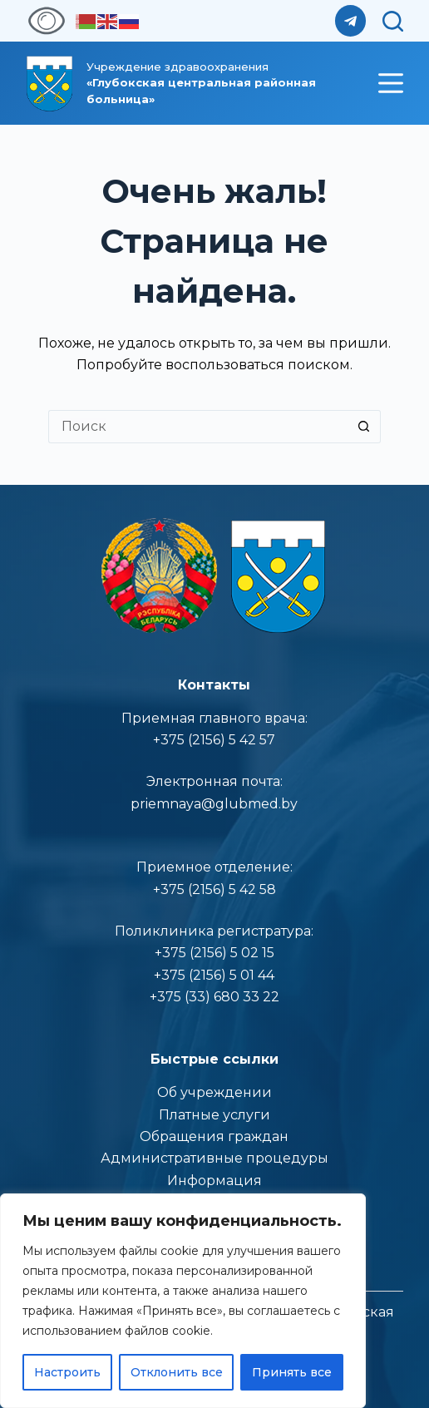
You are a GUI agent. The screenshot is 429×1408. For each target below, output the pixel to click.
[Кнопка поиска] (364, 426)
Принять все (292, 1372)
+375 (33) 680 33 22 (214, 997)
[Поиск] (392, 21)
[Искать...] (198, 426)
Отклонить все (177, 1372)
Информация (214, 1180)
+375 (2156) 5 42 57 (214, 740)
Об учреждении (214, 1092)
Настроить (67, 1372)
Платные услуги (214, 1115)
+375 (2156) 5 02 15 (214, 953)
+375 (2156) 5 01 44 (214, 975)
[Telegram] (351, 21)
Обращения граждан (214, 1136)
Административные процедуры (214, 1158)
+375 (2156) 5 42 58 (214, 889)
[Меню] (390, 83)
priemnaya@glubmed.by (214, 804)
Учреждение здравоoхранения (201, 83)
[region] (183, 1300)
